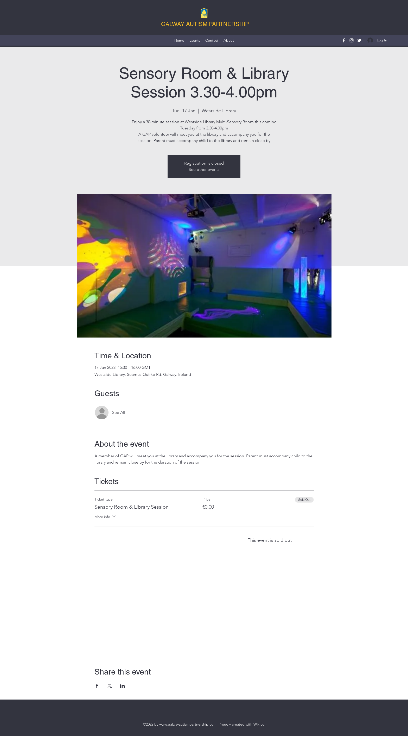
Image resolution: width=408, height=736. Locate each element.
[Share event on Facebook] (96, 686)
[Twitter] (359, 40)
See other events (204, 169)
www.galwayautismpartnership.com (187, 724)
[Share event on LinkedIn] (122, 686)
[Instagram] (351, 40)
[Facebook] (343, 40)
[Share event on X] (109, 686)
